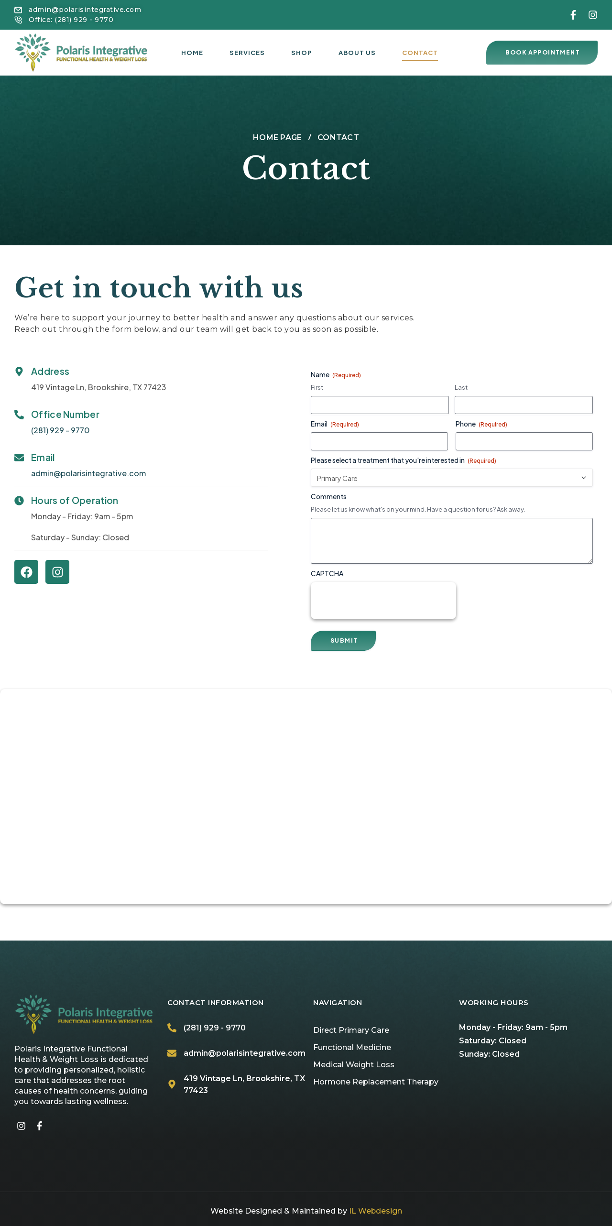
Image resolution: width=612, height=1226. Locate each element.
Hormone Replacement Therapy (375, 1081)
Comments (329, 496)
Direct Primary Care (351, 1030)
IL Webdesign (375, 1210)
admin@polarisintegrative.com (88, 473)
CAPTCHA (327, 573)
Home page (277, 137)
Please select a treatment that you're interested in (403, 460)
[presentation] (383, 600)
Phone (481, 423)
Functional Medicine (352, 1047)
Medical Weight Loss (353, 1064)
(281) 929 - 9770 (60, 430)
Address (50, 371)
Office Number (65, 414)
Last (461, 387)
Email (43, 457)
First (317, 387)
